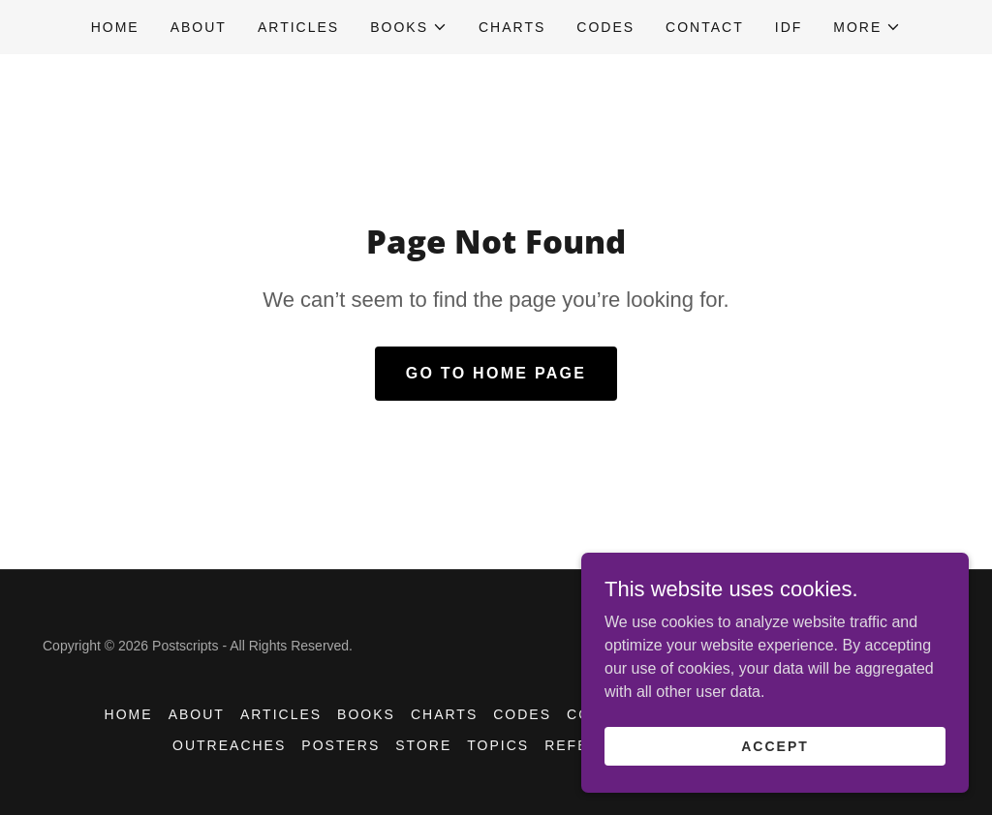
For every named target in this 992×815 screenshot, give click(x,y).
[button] (409, 27)
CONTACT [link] (705, 27)
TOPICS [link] (498, 745)
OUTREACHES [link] (229, 745)
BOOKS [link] (366, 714)
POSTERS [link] (340, 745)
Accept (775, 745)
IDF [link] (789, 27)
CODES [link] (605, 27)
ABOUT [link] (198, 27)
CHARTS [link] (512, 27)
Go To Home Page (496, 373)
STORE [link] (423, 745)
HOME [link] (115, 27)
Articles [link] (298, 27)
